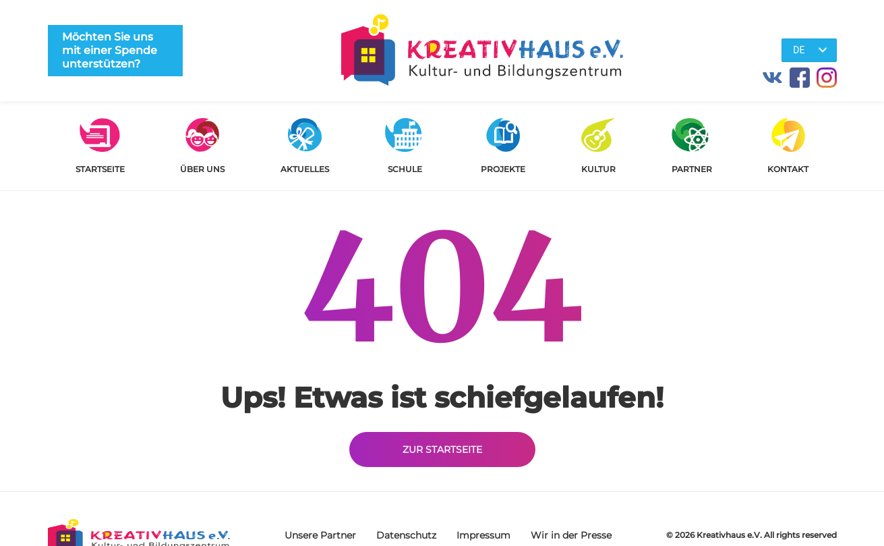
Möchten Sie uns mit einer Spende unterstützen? (109, 50)
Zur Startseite (442, 449)
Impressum (483, 535)
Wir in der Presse (571, 535)
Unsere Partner (320, 535)
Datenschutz (406, 535)
